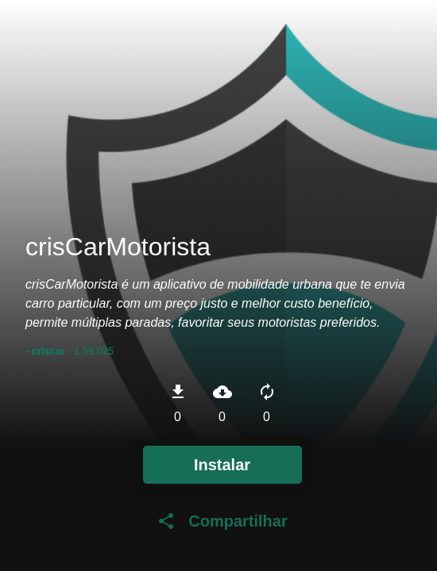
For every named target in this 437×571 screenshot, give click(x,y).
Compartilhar (222, 521)
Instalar (222, 464)
